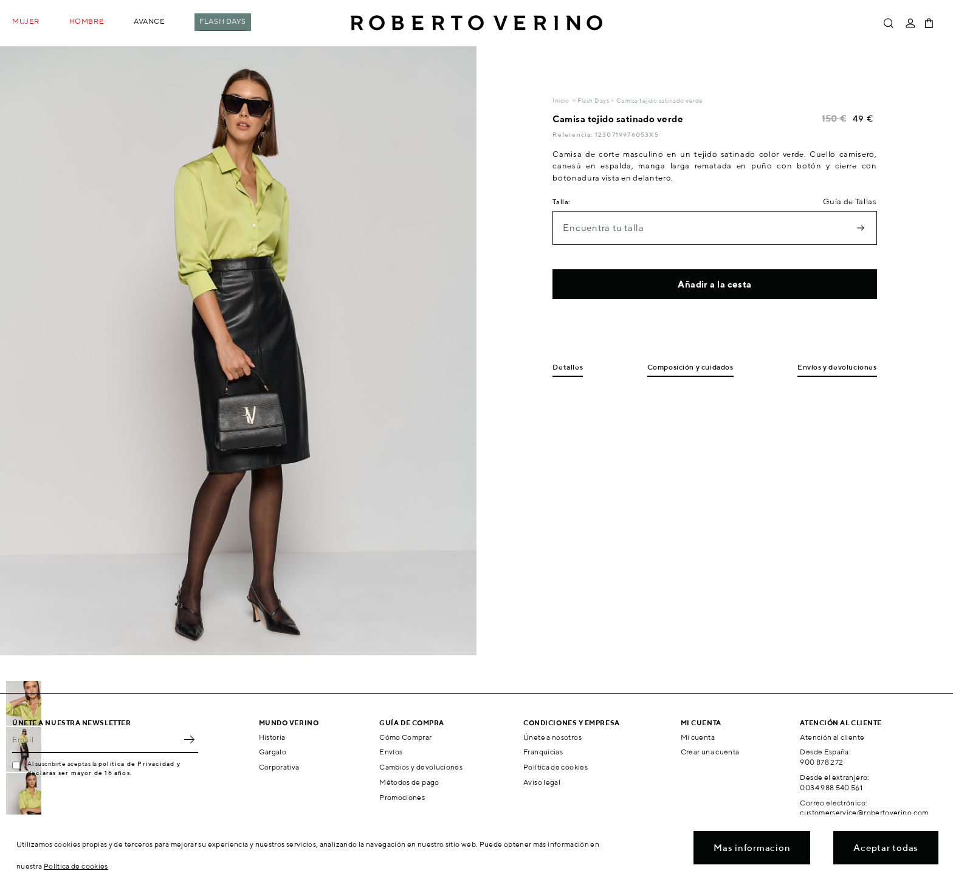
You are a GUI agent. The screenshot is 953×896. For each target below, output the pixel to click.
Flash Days (222, 21)
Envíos (390, 751)
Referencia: (573, 134)
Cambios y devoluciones (421, 766)
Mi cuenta (698, 737)
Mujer (26, 21)
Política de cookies (555, 766)
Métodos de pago (409, 782)
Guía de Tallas (849, 201)
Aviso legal (541, 782)
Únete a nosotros (552, 737)
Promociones (402, 797)
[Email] (96, 740)
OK (189, 740)
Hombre (86, 21)
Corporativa (279, 766)
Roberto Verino (476, 23)
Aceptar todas (885, 848)
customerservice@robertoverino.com (864, 812)
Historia (272, 737)
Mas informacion (752, 848)
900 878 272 (821, 762)
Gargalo (273, 751)
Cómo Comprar (405, 737)
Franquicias (543, 751)
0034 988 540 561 (831, 787)
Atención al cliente (832, 737)
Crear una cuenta (710, 751)
